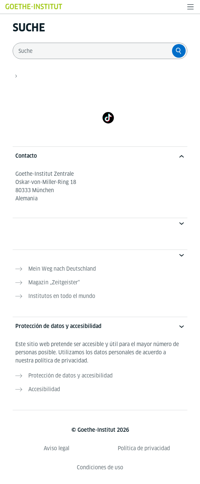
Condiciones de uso (100, 467)
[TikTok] (108, 117)
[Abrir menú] (190, 7)
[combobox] (93, 50)
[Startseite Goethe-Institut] (33, 6)
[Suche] (179, 51)
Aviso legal (56, 448)
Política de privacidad (144, 448)
